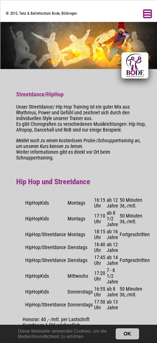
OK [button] (127, 334)
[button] (86, 337)
